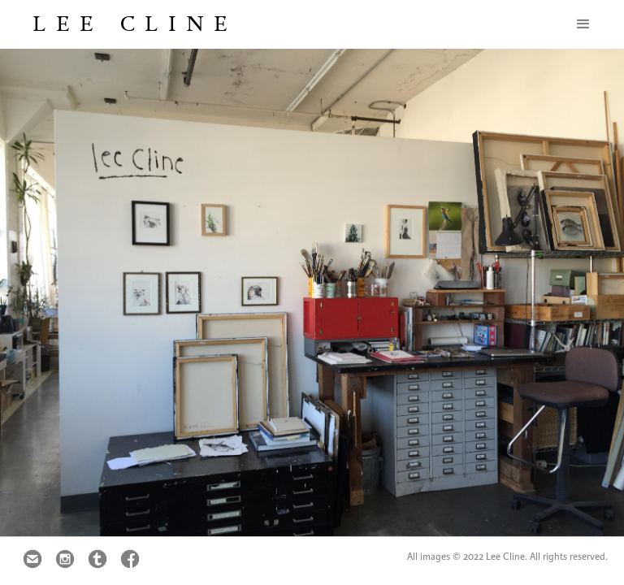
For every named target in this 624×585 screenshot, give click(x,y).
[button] (583, 24)
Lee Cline (134, 24)
